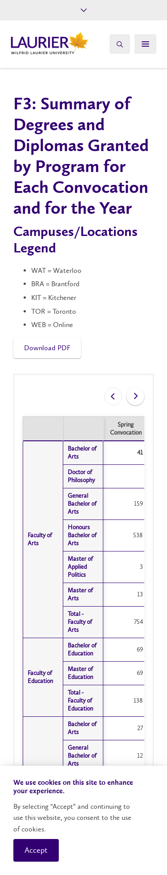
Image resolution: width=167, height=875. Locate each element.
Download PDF (47, 348)
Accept (36, 850)
